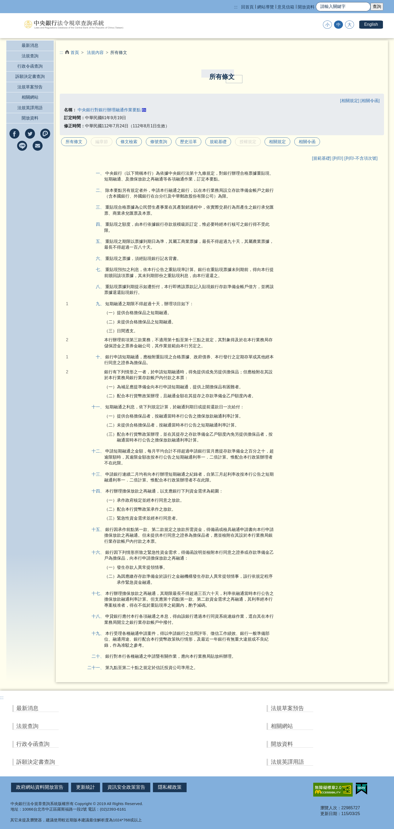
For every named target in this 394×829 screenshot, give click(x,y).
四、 (102, 224)
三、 (102, 207)
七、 (102, 269)
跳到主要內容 (12, 3)
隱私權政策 (170, 787)
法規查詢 (30, 56)
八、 (102, 286)
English (371, 24)
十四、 (101, 491)
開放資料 (306, 7)
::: (235, 7)
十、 (102, 357)
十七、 (101, 593)
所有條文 (74, 141)
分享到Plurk (45, 134)
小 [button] (327, 24)
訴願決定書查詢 (30, 76)
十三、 (101, 474)
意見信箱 (285, 7)
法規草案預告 (30, 87)
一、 (102, 173)
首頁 (75, 52)
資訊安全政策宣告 (126, 787)
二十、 (101, 656)
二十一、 (100, 667)
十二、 (101, 451)
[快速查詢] (343, 6)
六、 (102, 258)
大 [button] (349, 24)
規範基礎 (218, 141)
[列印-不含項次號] (360, 158)
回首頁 (247, 7)
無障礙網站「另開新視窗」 (333, 790)
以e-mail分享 (38, 146)
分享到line (22, 146)
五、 (102, 241)
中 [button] (338, 24)
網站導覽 (265, 7)
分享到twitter (30, 134)
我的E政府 (361, 789)
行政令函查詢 (30, 66)
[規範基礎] (321, 158)
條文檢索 (129, 141)
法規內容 (95, 52)
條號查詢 (158, 141)
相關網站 (30, 97)
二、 (102, 190)
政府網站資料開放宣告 (39, 787)
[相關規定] (350, 100)
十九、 (101, 633)
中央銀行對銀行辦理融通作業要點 (109, 110)
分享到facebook (14, 134)
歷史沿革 (188, 141)
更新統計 (85, 787)
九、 (102, 304)
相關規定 (277, 141)
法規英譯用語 (30, 107)
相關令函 (307, 141)
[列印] (337, 158)
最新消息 (30, 45)
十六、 (101, 552)
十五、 (101, 529)
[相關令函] (370, 100)
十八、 (101, 616)
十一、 (101, 407)
